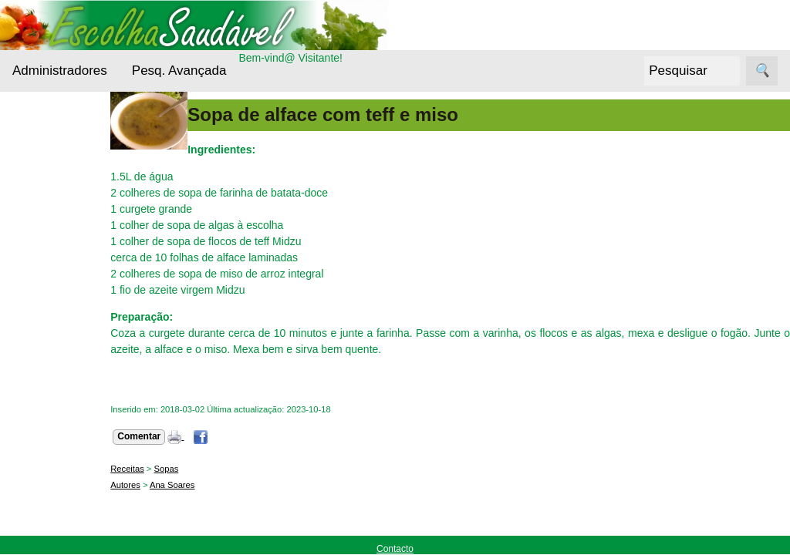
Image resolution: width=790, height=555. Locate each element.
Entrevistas (59, 358)
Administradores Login (66, 122)
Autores (169, 484)
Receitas (53, 465)
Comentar (182, 436)
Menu (25, 150)
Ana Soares (216, 484)
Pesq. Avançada (179, 70)
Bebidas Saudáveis (58, 244)
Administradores (59, 70)
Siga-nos (33, 504)
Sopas (210, 468)
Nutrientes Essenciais (58, 397)
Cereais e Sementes (57, 291)
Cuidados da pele (76, 329)
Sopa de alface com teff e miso (366, 114)
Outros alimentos (74, 435)
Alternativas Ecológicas (61, 197)
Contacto (395, 548)
